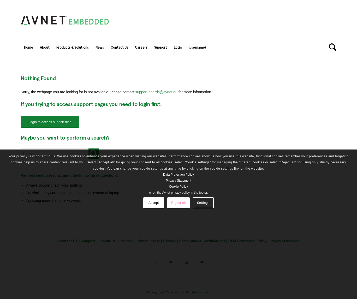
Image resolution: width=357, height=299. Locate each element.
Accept (153, 203)
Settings (203, 203)
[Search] (330, 47)
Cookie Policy (178, 186)
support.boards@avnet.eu (156, 92)
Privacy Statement (178, 180)
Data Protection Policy (178, 174)
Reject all (178, 203)
